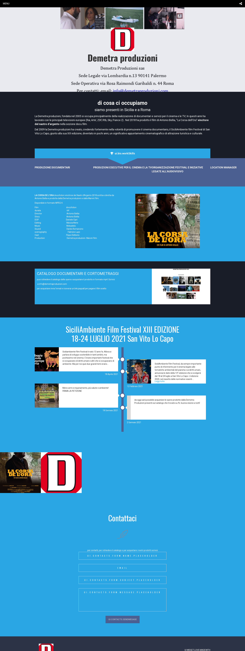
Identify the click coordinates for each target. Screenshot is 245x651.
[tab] (122, 153)
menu (6, 3)
